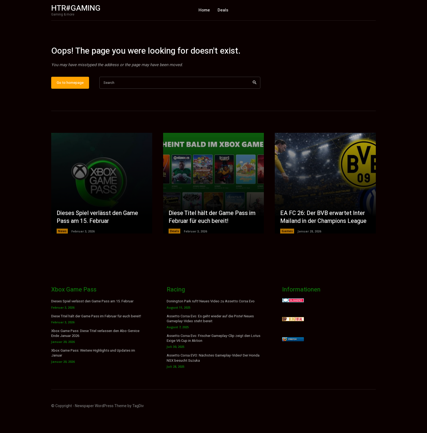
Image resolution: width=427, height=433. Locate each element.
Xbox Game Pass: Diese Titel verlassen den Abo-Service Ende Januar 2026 (95, 350)
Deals (174, 248)
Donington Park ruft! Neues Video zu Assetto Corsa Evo (211, 318)
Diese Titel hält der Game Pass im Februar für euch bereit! (213, 234)
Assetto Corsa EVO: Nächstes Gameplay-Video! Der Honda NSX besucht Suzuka (213, 375)
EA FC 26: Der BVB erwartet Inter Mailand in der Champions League (325, 234)
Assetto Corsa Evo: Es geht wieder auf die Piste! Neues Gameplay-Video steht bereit (210, 335)
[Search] (254, 100)
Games (287, 248)
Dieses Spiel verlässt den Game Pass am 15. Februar (98, 234)
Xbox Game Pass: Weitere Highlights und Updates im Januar (93, 370)
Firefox (292, 356)
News (62, 248)
